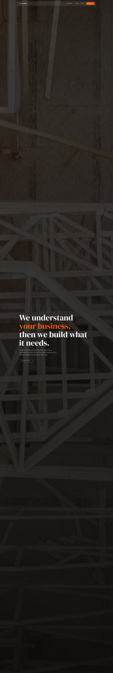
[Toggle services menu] (73, 3)
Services (69, 3)
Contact (90, 3)
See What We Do (25, 360)
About (82, 3)
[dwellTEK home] (23, 3)
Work (77, 3)
